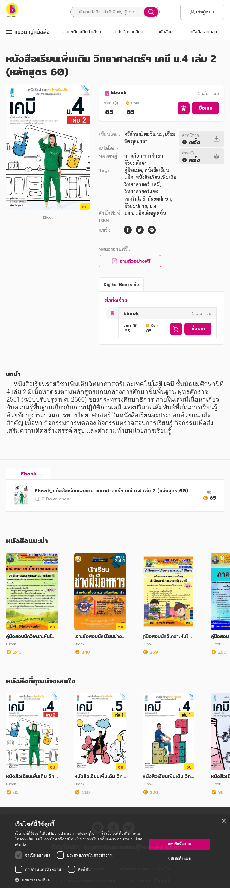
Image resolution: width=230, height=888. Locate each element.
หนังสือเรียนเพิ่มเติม (156, 177)
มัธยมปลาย (135, 206)
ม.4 (152, 206)
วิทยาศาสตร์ (136, 184)
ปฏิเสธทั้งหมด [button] (179, 858)
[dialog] (115, 851)
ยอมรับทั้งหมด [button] (179, 844)
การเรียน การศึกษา (143, 155)
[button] (79, 880)
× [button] (223, 821)
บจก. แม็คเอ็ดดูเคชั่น (145, 213)
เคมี (156, 184)
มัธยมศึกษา (159, 199)
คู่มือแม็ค (133, 170)
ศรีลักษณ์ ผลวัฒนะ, (144, 134)
